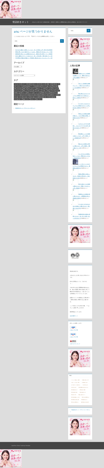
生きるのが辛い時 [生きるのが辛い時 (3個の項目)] (24, 94)
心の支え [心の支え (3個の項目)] (57, 90)
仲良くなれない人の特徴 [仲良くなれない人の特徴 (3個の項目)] (19, 86)
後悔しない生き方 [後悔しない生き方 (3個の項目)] (26, 90)
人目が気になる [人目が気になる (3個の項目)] (41, 84)
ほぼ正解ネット (74, 316)
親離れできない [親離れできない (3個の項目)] (26, 99)
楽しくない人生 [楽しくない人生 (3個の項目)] (36, 92)
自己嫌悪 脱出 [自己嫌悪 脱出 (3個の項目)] (53, 97)
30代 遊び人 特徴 (82, 389)
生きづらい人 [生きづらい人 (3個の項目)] (17, 94)
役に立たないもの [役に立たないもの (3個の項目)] (18, 90)
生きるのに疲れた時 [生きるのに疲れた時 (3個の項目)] (34, 94)
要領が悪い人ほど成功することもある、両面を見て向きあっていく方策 (33, 52)
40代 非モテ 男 (73, 394)
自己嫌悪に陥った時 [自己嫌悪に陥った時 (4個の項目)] (44, 97)
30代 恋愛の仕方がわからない (83, 387)
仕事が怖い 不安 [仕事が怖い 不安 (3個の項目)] (56, 84)
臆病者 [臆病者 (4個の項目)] (58, 94)
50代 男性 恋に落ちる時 (75, 399)
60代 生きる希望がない (75, 402)
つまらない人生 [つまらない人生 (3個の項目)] (17, 84)
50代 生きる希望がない (85, 397)
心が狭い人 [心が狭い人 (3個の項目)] (38, 90)
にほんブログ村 (74, 330)
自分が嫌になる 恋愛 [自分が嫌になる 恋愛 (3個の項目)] (34, 97)
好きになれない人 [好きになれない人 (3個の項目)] (31, 88)
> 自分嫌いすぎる (84, 382)
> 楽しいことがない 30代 (75, 382)
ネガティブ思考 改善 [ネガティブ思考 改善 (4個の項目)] (26, 84)
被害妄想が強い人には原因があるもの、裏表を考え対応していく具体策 (33, 54)
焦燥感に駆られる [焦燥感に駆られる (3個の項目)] (53, 92)
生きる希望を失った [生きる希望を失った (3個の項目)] (52, 94)
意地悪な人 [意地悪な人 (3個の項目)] (16, 92)
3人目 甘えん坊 (73, 387)
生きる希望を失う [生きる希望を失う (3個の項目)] (43, 94)
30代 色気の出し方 (74, 389)
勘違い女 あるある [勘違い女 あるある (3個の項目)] (18, 88)
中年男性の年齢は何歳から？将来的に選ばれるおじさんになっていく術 (33, 58)
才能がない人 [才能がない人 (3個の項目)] (23, 92)
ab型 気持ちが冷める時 (85, 402)
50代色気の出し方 (84, 399)
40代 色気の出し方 (83, 392)
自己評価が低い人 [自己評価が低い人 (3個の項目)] (18, 99)
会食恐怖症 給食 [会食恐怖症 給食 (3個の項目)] (37, 86)
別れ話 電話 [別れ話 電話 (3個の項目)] (55, 86)
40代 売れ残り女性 (74, 392)
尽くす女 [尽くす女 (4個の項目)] (49, 88)
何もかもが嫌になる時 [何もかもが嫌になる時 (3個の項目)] (47, 86)
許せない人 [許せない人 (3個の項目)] (32, 99)
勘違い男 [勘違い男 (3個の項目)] (25, 88)
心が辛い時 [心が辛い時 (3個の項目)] (52, 90)
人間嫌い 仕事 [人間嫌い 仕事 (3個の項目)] (49, 84)
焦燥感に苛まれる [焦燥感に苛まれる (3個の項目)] (45, 92)
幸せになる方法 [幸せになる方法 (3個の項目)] (55, 88)
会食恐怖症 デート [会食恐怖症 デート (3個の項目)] (29, 86)
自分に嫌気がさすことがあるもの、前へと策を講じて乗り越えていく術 (33, 56)
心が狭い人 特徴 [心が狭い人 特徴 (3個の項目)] (45, 90)
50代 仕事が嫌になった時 (75, 397)
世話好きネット (20, 22)
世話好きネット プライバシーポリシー (25, 108)
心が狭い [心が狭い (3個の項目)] (33, 90)
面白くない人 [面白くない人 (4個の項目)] (39, 99)
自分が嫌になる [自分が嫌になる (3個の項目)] (26, 97)
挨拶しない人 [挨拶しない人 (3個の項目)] (29, 92)
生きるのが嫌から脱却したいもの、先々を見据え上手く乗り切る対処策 (33, 50)
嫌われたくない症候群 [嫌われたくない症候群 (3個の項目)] (41, 88)
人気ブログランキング (75, 343)
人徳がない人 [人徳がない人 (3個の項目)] (34, 84)
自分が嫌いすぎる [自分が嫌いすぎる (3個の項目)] (18, 97)
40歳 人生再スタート (81, 394)
